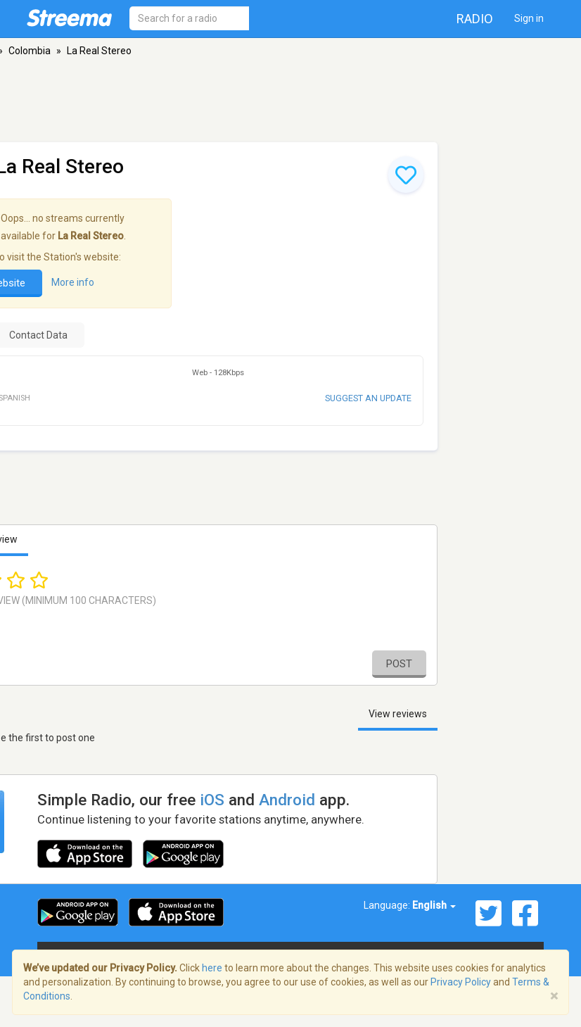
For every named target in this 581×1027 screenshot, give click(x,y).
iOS (212, 799)
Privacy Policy (460, 982)
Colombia (29, 50)
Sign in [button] (529, 18)
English (434, 905)
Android (287, 799)
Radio (474, 18)
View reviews (398, 713)
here (212, 968)
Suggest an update (368, 398)
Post (399, 663)
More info (72, 282)
